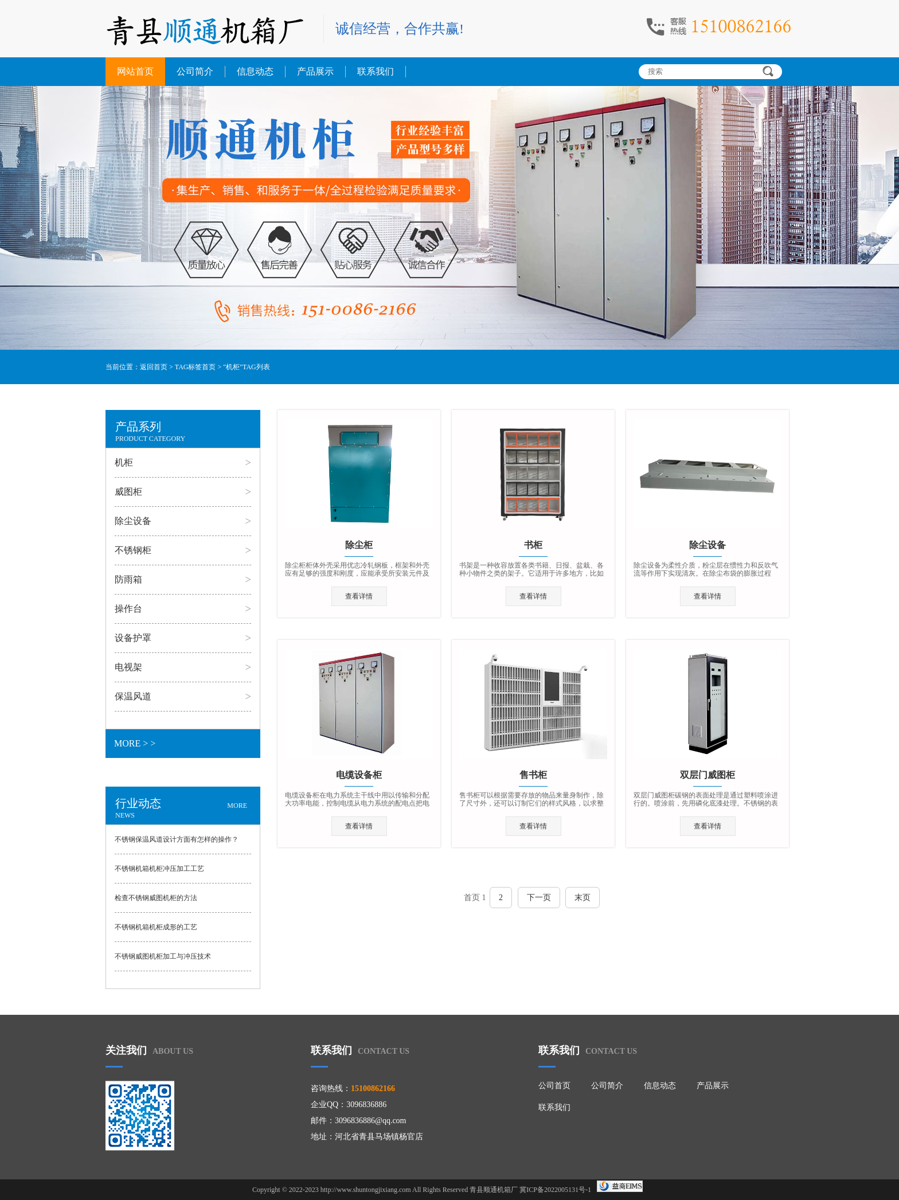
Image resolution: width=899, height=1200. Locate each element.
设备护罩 (133, 638)
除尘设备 (133, 521)
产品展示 (315, 71)
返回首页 (153, 367)
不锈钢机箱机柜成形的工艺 (156, 927)
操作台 (128, 608)
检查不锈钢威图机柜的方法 (156, 898)
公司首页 (554, 1085)
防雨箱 (128, 579)
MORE (237, 806)
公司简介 (195, 71)
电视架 (128, 667)
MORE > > (134, 743)
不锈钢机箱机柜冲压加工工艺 (159, 869)
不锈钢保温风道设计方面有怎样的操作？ (177, 839)
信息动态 (255, 71)
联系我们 (375, 71)
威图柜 (128, 492)
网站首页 (135, 71)
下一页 (539, 897)
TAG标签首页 (195, 367)
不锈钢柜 (133, 550)
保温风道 (133, 696)
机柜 (124, 462)
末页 (582, 897)
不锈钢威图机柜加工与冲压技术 (163, 956)
